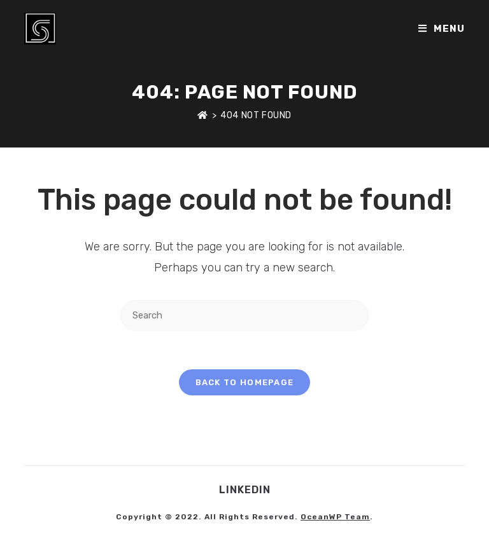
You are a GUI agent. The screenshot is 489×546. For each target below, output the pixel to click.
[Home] (202, 115)
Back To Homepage (244, 382)
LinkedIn (245, 490)
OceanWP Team (335, 516)
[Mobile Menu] (441, 28)
